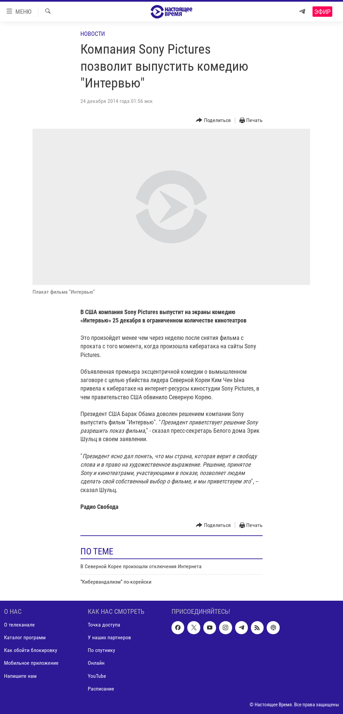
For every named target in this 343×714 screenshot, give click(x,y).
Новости (92, 33)
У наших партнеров (109, 637)
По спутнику (101, 650)
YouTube (97, 675)
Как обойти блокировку (30, 650)
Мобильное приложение (31, 663)
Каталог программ (25, 637)
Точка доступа (104, 624)
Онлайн (96, 663)
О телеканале (19, 624)
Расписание (101, 688)
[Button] (213, 120)
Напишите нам (20, 675)
